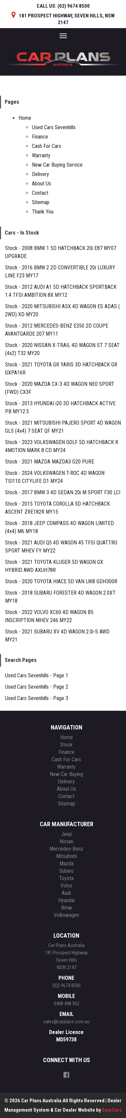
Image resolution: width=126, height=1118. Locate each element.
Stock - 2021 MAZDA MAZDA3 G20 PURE (49, 461)
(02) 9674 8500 (66, 985)
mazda (66, 863)
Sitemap (40, 202)
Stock (66, 745)
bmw (66, 908)
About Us (41, 183)
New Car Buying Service (57, 165)
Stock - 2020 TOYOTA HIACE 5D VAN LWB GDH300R (61, 581)
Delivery (40, 174)
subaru (66, 871)
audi (66, 893)
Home (24, 118)
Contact (40, 193)
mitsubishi (66, 856)
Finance (40, 137)
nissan (66, 841)
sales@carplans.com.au (66, 1021)
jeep (66, 834)
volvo (66, 885)
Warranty (41, 155)
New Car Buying (66, 774)
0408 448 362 (66, 1003)
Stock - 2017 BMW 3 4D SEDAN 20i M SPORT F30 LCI (62, 492)
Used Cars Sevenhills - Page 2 (36, 687)
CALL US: (63, 6)
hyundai (66, 900)
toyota (66, 878)
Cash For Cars (46, 146)
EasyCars (112, 1110)
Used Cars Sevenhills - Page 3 (36, 698)
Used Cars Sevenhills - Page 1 (36, 675)
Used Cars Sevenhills (54, 127)
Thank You (42, 211)
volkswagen (66, 915)
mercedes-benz (66, 849)
